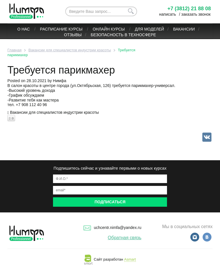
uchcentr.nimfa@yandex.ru (112, 227)
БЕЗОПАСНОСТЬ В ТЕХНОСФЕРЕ (123, 35)
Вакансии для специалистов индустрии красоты (54, 112)
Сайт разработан (110, 259)
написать (167, 14)
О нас (24, 29)
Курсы (76, 29)
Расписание (53, 29)
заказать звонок (196, 14)
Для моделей (149, 29)
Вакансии (184, 29)
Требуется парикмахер (61, 70)
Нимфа (59, 80)
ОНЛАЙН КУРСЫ (109, 29)
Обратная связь (124, 237)
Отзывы (73, 35)
